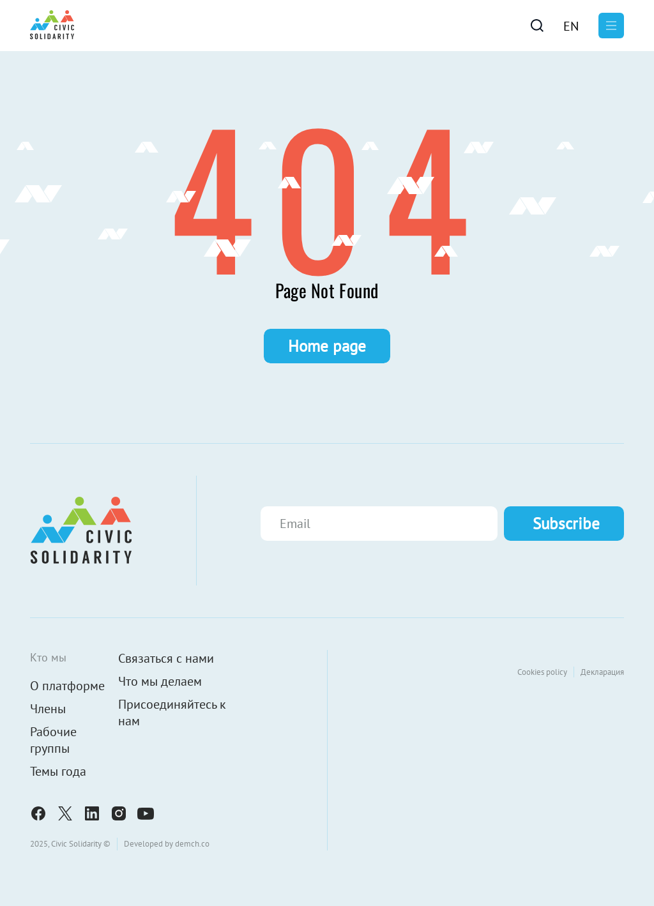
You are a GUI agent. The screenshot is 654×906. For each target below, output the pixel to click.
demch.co (192, 843)
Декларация (602, 672)
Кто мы (48, 657)
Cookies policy (542, 672)
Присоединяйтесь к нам (172, 712)
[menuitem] (571, 25)
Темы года (58, 771)
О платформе (67, 685)
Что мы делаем (160, 681)
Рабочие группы (53, 740)
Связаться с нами (166, 658)
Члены (48, 708)
